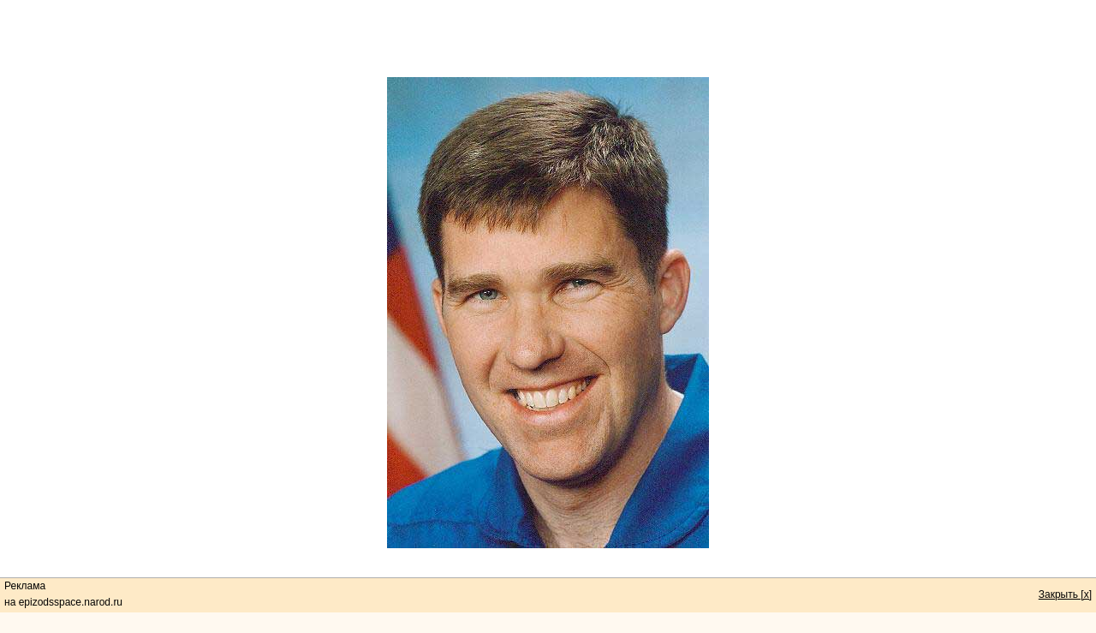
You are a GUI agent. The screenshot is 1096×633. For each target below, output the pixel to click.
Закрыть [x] (1065, 594)
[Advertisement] (548, 38)
